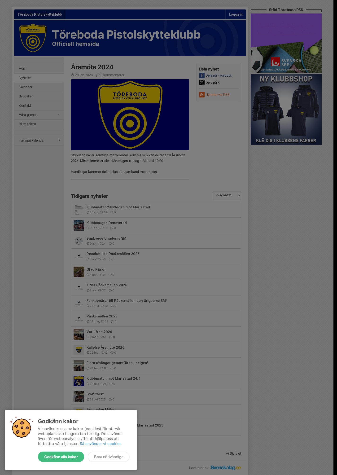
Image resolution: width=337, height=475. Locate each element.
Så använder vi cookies (100, 443)
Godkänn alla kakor (61, 456)
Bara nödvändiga (108, 456)
